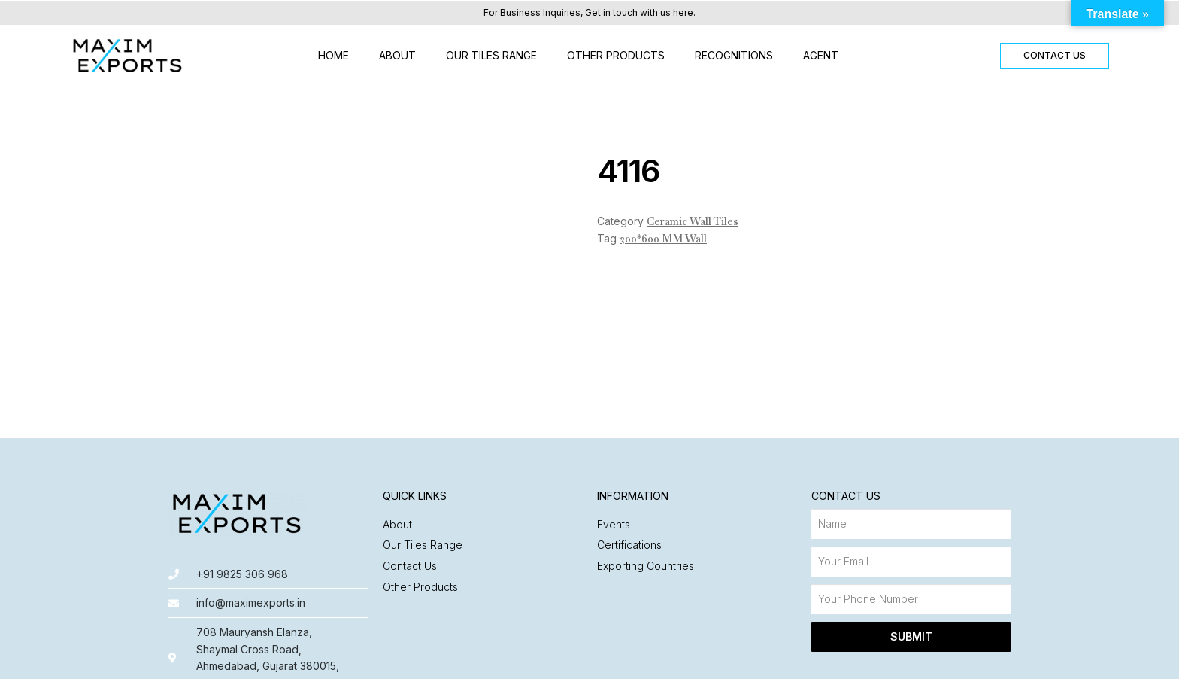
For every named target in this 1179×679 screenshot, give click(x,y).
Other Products (616, 55)
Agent (820, 55)
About (397, 55)
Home (333, 55)
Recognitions (734, 55)
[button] (1054, 56)
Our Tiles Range (491, 55)
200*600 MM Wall (663, 238)
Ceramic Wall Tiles (692, 221)
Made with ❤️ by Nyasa (951, 660)
